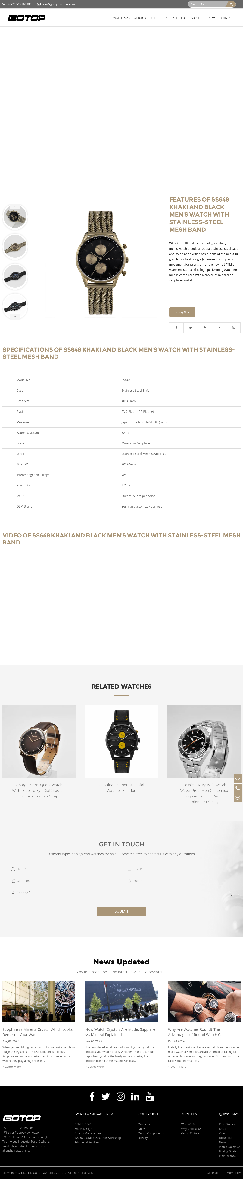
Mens (35, 34)
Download (225, 1140)
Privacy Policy (232, 1175)
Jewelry (143, 1140)
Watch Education (230, 1149)
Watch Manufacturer (129, 18)
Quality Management (88, 1135)
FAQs (222, 1131)
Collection (159, 18)
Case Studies (227, 1126)
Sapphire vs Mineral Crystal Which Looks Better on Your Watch (37, 1034)
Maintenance (227, 1158)
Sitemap (213, 1175)
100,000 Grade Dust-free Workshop (97, 1140)
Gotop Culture (190, 1135)
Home (9, 34)
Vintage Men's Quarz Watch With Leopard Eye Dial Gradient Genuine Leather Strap (39, 792)
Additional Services (86, 1145)
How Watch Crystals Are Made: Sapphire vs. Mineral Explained (120, 1034)
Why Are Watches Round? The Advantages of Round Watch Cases (198, 1034)
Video (222, 1135)
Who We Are (189, 1126)
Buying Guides (228, 1154)
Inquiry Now (182, 314)
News (212, 18)
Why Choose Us (191, 1131)
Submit (122, 913)
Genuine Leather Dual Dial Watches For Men (121, 790)
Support (197, 18)
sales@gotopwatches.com (56, 4)
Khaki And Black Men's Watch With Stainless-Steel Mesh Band (82, 34)
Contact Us (229, 18)
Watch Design (83, 1131)
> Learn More (11, 1069)
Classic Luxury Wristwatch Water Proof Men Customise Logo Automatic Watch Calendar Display (204, 795)
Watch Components (151, 1135)
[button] (15, 207)
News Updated (121, 963)
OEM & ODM (82, 1126)
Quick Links (229, 1116)
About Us (179, 18)
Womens (144, 1126)
